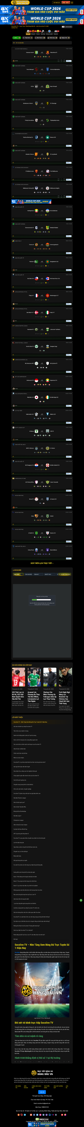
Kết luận (16, 939)
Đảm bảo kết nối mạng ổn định (21, 899)
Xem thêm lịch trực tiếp (42, 563)
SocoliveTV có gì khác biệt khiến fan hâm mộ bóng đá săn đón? (30, 762)
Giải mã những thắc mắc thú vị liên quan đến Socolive (27, 912)
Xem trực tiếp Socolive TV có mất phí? (23, 930)
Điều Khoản (26, 1087)
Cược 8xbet (65, 2)
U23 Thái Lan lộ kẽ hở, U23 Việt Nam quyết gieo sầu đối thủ (18, 695)
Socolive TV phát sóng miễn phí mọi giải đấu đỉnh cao (27, 793)
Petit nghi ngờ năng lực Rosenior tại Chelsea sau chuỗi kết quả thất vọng (64, 697)
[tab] (28, 33)
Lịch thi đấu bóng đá (19, 842)
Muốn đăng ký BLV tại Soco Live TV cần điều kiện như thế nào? (29, 934)
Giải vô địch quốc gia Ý (19, 802)
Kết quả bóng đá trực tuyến (20, 860)
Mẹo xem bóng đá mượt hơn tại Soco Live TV (25, 894)
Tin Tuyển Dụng (46, 1087)
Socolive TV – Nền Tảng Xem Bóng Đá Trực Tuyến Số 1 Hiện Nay (30, 722)
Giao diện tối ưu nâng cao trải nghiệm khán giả (25, 771)
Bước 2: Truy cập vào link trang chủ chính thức (25, 881)
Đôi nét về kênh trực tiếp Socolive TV (23, 726)
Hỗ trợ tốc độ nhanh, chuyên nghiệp (22, 789)
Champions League (18, 820)
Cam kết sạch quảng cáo (20, 780)
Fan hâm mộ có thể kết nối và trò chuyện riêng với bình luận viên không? (32, 921)
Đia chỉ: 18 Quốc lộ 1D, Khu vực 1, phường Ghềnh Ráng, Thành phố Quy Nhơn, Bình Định (44, 1111)
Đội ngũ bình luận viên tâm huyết (22, 766)
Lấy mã (42, 1092)
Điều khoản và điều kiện (20, 748)
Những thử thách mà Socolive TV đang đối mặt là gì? (27, 925)
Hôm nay (52, 38)
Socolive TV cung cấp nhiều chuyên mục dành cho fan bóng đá (29, 838)
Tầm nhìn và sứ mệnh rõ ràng (21, 731)
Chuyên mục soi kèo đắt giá (21, 851)
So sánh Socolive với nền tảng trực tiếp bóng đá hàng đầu (28, 865)
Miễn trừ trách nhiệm (19, 757)
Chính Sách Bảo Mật (36, 1087)
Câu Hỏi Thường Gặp (58, 1087)
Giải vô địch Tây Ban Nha (20, 807)
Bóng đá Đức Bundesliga (20, 811)
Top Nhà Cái (56, 2)
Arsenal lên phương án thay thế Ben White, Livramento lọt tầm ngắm (34, 696)
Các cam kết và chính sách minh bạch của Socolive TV (27, 744)
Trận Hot (28, 38)
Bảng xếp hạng (17, 856)
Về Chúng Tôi (18, 1087)
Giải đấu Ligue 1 (18, 815)
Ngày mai (65, 38)
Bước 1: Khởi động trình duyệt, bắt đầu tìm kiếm (25, 876)
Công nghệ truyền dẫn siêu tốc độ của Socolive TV (26, 775)
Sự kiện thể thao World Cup (20, 829)
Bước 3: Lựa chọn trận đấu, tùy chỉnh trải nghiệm (26, 885)
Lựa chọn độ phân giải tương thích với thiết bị (25, 903)
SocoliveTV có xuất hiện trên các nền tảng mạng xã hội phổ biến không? (32, 917)
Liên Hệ (67, 1087)
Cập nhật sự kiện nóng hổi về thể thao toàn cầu (25, 847)
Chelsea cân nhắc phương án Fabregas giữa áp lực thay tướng (49, 695)
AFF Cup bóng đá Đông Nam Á (21, 833)
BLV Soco (40, 38)
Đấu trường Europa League (20, 824)
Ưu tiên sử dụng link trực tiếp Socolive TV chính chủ (27, 908)
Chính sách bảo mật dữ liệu (20, 753)
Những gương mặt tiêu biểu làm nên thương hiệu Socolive (28, 890)
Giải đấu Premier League (20, 798)
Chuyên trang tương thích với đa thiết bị (23, 784)
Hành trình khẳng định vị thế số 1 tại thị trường (25, 735)
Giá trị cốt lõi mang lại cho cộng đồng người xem (26, 740)
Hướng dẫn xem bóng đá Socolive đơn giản (24, 872)
